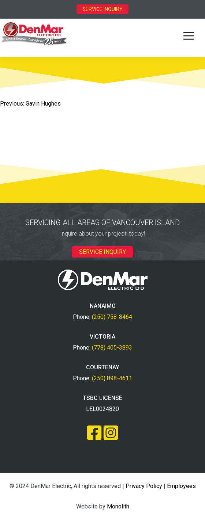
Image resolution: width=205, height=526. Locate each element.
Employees (181, 486)
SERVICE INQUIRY (102, 9)
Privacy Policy (144, 486)
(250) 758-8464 (112, 316)
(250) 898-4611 (112, 378)
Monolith (118, 506)
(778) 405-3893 (112, 347)
